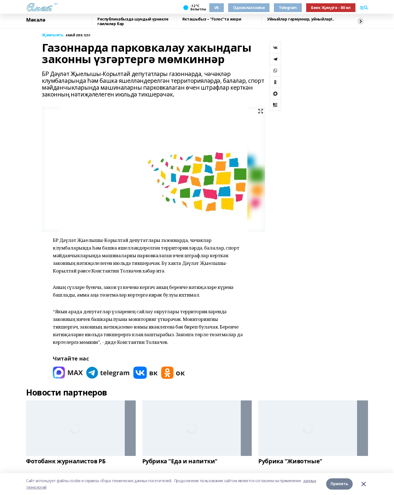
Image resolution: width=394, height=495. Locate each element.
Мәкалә (35, 20)
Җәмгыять (52, 35)
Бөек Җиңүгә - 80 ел (330, 7)
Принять (339, 484)
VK (216, 7)
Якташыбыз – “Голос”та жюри (211, 19)
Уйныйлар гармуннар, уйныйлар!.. (300, 19)
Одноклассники (249, 7)
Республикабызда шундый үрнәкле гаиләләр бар (132, 21)
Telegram (288, 7)
